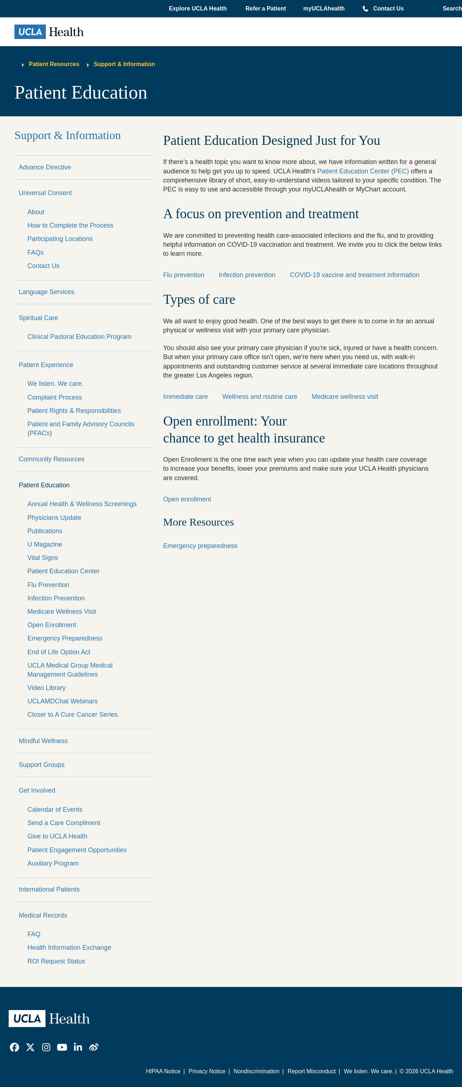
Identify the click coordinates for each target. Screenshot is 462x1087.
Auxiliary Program (53, 863)
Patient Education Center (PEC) (363, 171)
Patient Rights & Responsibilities (74, 410)
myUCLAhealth (324, 8)
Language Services (46, 292)
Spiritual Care (38, 318)
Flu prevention (183, 275)
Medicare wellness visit (345, 396)
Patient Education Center (63, 571)
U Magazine (44, 544)
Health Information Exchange (69, 947)
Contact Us (388, 8)
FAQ (33, 934)
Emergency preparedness (200, 545)
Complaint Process (54, 397)
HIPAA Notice (163, 1071)
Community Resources (51, 459)
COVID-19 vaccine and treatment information (354, 275)
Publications (44, 531)
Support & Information (124, 64)
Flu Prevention (48, 584)
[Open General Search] (450, 9)
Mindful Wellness (43, 741)
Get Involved (37, 790)
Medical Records (43, 915)
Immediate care (185, 396)
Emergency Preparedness (65, 638)
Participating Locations (60, 238)
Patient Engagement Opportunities (77, 850)
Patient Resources (54, 64)
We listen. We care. (55, 383)
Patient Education (44, 485)
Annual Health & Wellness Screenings (82, 504)
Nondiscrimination (256, 1071)
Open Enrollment (51, 625)
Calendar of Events (55, 809)
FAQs (35, 252)
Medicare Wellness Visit (61, 611)
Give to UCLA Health (57, 836)
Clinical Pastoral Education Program (79, 336)
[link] (14, 1047)
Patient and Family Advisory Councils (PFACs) (80, 428)
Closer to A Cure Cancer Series (72, 714)
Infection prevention (247, 275)
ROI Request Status (56, 961)
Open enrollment (187, 499)
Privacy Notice (206, 1071)
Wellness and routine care (259, 396)
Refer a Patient (265, 8)
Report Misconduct (312, 1071)
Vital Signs (42, 557)
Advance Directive (45, 167)
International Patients (49, 889)
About (35, 212)
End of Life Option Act (58, 652)
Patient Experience (46, 364)
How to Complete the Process (70, 225)
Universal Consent (45, 193)
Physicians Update (54, 517)
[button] (198, 8)
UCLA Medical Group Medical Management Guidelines (70, 670)
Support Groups (42, 764)
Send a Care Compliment (63, 823)
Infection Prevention (56, 598)
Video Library (46, 687)
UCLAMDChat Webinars (62, 701)
